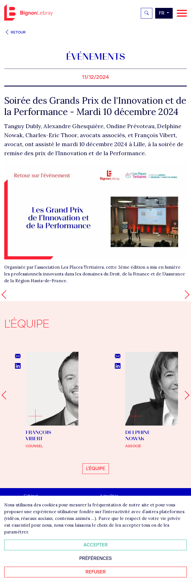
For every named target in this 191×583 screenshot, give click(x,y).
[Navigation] (182, 13)
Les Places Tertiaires (82, 267)
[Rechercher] (146, 13)
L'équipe (95, 468)
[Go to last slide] (5, 395)
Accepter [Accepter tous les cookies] (96, 545)
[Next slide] (185, 395)
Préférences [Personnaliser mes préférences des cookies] (95, 558)
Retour (15, 32)
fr (162, 13)
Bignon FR (28, 12)
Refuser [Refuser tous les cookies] (95, 572)
